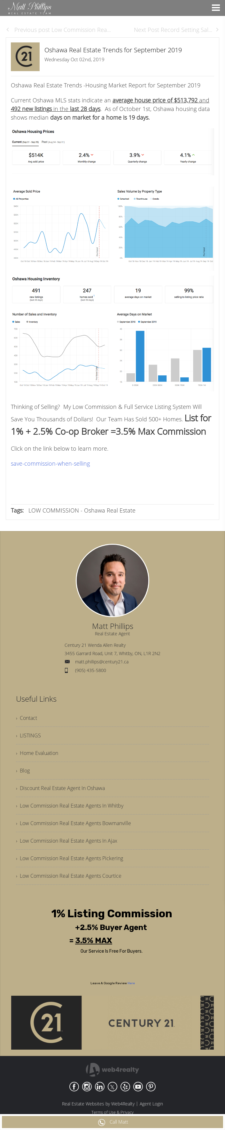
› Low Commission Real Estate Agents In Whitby (69, 805)
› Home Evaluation (37, 753)
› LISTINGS (28, 735)
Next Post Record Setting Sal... (176, 29)
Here (131, 983)
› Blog (23, 770)
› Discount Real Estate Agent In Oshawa (60, 788)
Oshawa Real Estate (110, 510)
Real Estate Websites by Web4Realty (98, 1104)
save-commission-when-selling (50, 463)
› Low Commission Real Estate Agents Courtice (68, 875)
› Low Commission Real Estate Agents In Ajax (66, 840)
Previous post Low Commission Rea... (58, 29)
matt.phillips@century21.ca (101, 662)
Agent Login (151, 1104)
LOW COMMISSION (53, 510)
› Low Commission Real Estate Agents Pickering (69, 858)
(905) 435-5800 (90, 670)
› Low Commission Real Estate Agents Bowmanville (73, 823)
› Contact (26, 717)
